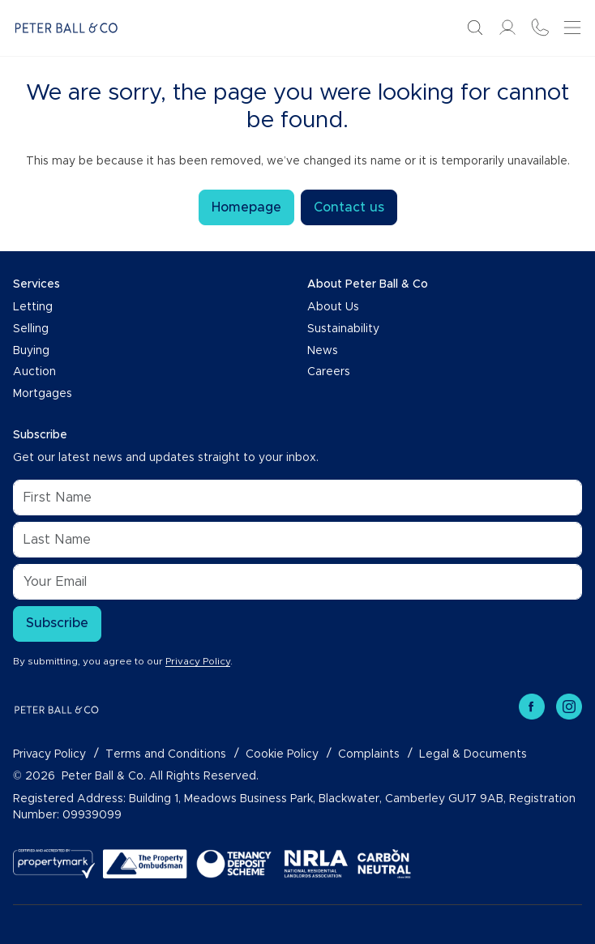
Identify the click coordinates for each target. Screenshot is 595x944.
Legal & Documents (473, 754)
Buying (31, 351)
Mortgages (42, 393)
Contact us (349, 207)
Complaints (369, 754)
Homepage (246, 207)
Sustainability (343, 329)
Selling (31, 329)
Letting (33, 307)
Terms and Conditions (165, 754)
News (322, 351)
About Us (333, 307)
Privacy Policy (197, 661)
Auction (34, 372)
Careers (328, 372)
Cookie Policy (282, 754)
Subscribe (57, 623)
